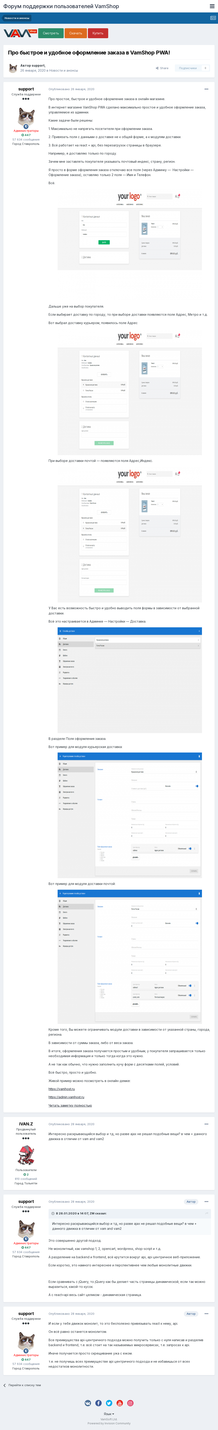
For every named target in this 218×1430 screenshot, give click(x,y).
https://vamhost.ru (62, 1089)
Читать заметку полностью (70, 1105)
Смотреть (51, 33)
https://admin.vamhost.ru (66, 1097)
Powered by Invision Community (109, 1423)
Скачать (75, 33)
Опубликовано (71, 89)
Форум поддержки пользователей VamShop (61, 6)
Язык (109, 1414)
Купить (98, 33)
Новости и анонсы (63, 70)
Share (162, 68)
